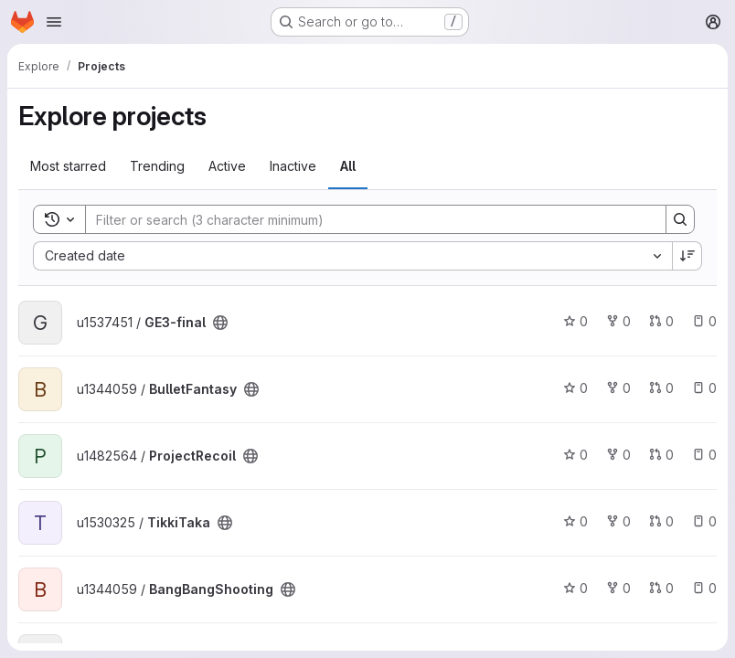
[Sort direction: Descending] (687, 256)
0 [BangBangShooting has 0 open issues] (704, 588)
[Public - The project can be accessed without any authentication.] (220, 322)
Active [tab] (227, 166)
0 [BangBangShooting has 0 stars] (575, 588)
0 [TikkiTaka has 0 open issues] (704, 521)
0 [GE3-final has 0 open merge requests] (661, 321)
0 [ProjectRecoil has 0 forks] (618, 454)
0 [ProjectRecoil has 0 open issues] (704, 454)
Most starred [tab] (68, 166)
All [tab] (348, 166)
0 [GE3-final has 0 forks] (618, 321)
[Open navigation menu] (54, 22)
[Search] (366, 219)
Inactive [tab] (293, 166)
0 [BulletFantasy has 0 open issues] (704, 388)
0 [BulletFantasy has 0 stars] (575, 388)
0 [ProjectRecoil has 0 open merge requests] (661, 454)
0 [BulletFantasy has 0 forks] (618, 388)
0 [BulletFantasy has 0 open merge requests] (661, 388)
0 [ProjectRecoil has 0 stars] (575, 454)
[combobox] (352, 256)
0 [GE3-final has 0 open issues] (704, 321)
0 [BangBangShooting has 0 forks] (618, 588)
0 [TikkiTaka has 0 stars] (575, 521)
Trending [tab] (157, 166)
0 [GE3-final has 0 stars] (575, 321)
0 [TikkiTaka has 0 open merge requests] (661, 521)
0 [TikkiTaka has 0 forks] (618, 521)
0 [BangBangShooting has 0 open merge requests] (661, 588)
